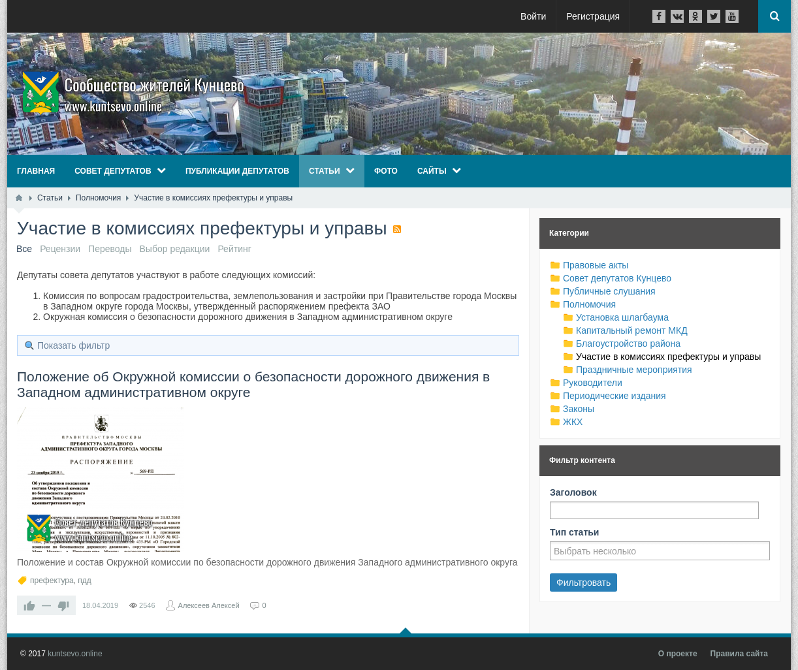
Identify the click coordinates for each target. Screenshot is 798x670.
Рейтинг (234, 249)
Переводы (109, 249)
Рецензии (60, 249)
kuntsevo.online (75, 653)
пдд (84, 580)
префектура (52, 580)
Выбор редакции (175, 249)
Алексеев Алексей (209, 605)
